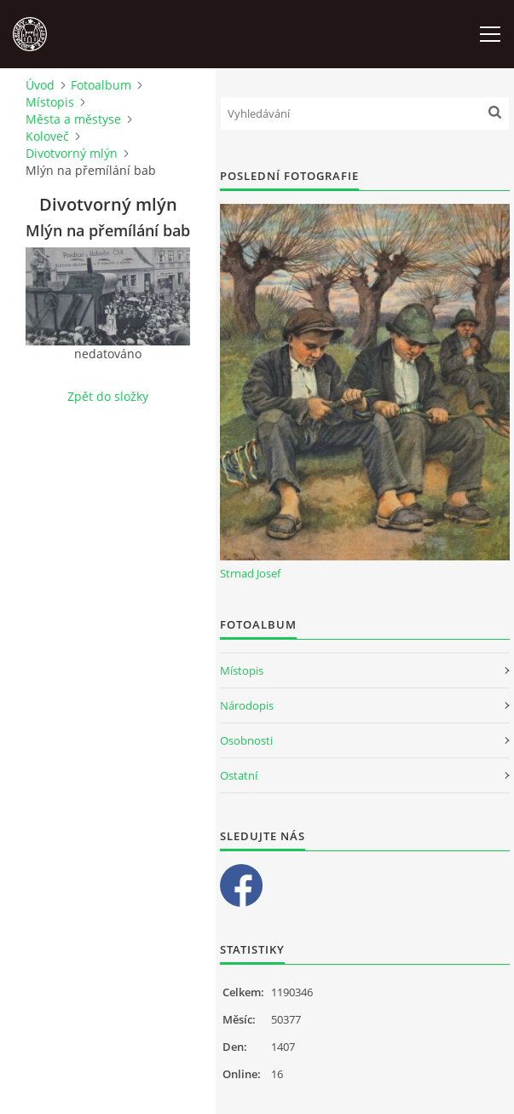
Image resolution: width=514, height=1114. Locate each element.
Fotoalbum (101, 85)
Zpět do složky (107, 396)
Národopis (247, 705)
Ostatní (238, 775)
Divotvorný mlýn (72, 153)
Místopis (50, 102)
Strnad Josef (250, 573)
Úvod (40, 85)
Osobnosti (246, 740)
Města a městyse (73, 119)
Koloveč (47, 136)
